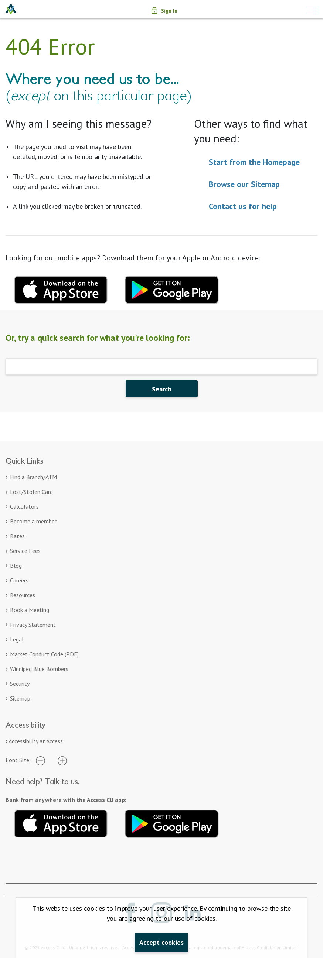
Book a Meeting (29, 609)
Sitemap (20, 698)
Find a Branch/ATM (33, 477)
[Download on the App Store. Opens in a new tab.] (61, 822)
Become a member (33, 521)
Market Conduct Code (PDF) (44, 654)
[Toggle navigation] (311, 9)
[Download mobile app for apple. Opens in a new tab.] (61, 289)
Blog (16, 565)
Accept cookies (161, 942)
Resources (22, 595)
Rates (17, 536)
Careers (19, 580)
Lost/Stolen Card (31, 491)
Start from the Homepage (254, 162)
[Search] (161, 366)
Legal (17, 639)
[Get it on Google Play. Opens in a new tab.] (171, 822)
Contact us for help (243, 206)
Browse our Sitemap (244, 184)
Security (20, 683)
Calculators (24, 506)
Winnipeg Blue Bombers (39, 668)
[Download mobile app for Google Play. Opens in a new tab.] (171, 289)
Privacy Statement (33, 624)
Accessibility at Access (35, 741)
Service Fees (25, 550)
